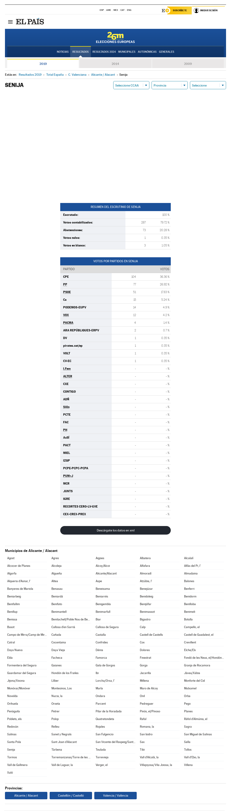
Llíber (55, 681)
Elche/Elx (190, 650)
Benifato (56, 604)
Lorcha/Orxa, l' (105, 681)
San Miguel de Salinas (198, 734)
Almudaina (191, 573)
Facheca (56, 658)
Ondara (100, 696)
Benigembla (103, 604)
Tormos (12, 757)
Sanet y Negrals (61, 734)
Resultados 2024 (104, 52)
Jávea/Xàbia (192, 673)
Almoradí (145, 573)
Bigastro (145, 619)
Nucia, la (56, 696)
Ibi (97, 673)
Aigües (100, 558)
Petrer (55, 711)
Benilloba (190, 604)
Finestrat (145, 658)
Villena (188, 765)
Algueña (56, 573)
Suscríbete (180, 10)
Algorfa (11, 573)
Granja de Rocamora (197, 665)
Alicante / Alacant (26, 795)
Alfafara (145, 566)
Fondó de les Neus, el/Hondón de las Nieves (204, 658)
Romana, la (147, 727)
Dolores (145, 650)
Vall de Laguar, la (62, 765)
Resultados (80, 52)
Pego (187, 704)
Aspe (99, 581)
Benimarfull (103, 612)
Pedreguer (146, 704)
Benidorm (190, 596)
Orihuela (12, 704)
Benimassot (147, 612)
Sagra (188, 727)
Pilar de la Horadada (109, 711)
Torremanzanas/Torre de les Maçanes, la (71, 757)
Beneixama (103, 589)
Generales (166, 52)
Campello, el (192, 627)
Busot (10, 627)
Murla (99, 688)
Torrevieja (102, 757)
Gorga (144, 665)
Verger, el (102, 765)
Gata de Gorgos (105, 665)
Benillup (12, 612)
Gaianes (56, 665)
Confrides (102, 642)
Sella (187, 742)
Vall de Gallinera (17, 765)
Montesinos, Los (61, 688)
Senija (11, 750)
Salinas (11, 734)
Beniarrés (102, 596)
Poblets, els (14, 719)
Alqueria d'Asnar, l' (18, 581)
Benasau (56, 589)
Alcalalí (188, 558)
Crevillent (190, 642)
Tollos (188, 750)
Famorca (101, 658)
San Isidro (146, 734)
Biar (98, 619)
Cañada (56, 635)
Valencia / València (115, 795)
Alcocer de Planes (18, 566)
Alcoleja (56, 566)
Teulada (101, 750)
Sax (142, 742)
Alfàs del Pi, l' (192, 566)
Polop (55, 719)
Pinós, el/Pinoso (150, 711)
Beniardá (57, 596)
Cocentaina (58, 642)
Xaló (10, 773)
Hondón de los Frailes (65, 673)
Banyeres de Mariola (20, 589)
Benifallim (13, 604)
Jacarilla (145, 673)
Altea (54, 581)
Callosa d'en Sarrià (63, 627)
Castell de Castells (151, 635)
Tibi (142, 750)
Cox (142, 642)
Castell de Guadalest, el (198, 635)
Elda (10, 658)
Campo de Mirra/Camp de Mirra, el (27, 635)
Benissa (12, 619)
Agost (10, 558)
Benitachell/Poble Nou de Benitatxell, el (71, 619)
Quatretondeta (105, 719)
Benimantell (59, 612)
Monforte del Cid (194, 681)
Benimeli (189, 612)
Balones (189, 581)
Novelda (12, 696)
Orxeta (55, 704)
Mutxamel (190, 688)
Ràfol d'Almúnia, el (195, 719)
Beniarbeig (14, 596)
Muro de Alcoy (149, 688)
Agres (55, 558)
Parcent (101, 704)
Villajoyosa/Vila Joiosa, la (156, 765)
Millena (144, 681)
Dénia (99, 650)
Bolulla (188, 619)
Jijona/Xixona (16, 681)
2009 (188, 64)
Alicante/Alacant (106, 573)
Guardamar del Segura (21, 673)
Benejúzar (146, 589)
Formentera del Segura (22, 665)
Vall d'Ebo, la (192, 757)
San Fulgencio (104, 734)
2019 (43, 64)
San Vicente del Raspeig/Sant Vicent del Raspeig (115, 742)
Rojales (100, 727)
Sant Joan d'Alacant (64, 742)
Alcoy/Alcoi (103, 566)
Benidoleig (146, 596)
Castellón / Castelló (71, 795)
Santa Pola (14, 742)
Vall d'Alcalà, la (149, 757)
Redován (12, 727)
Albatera (145, 558)
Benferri (189, 589)
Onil (142, 696)
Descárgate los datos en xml (115, 530)
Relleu (55, 727)
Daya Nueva (15, 650)
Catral (11, 642)
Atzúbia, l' (146, 581)
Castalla (101, 635)
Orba (187, 696)
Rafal (143, 719)
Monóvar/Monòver (18, 688)
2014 (115, 64)
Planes (188, 711)
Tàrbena (56, 750)
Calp (143, 627)
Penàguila (13, 711)
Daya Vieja (58, 650)
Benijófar (145, 604)
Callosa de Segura (107, 627)
